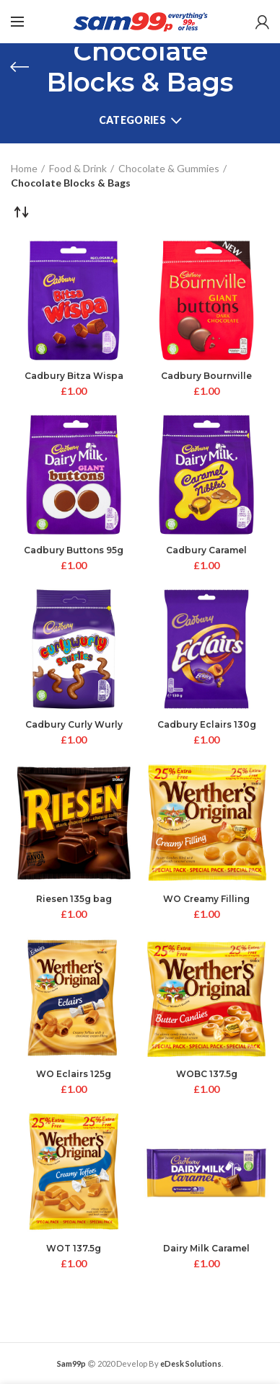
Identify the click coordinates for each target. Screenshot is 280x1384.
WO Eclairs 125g (73, 1073)
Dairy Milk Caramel (206, 1248)
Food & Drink (78, 168)
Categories (132, 120)
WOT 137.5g (73, 1248)
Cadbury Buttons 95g (73, 550)
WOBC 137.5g (206, 1073)
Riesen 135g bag (74, 898)
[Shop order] (21, 212)
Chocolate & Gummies (168, 168)
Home (24, 168)
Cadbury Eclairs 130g (206, 724)
